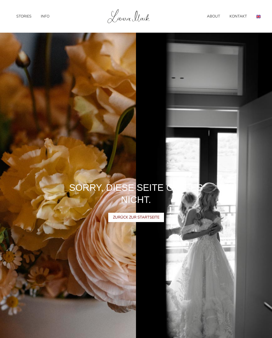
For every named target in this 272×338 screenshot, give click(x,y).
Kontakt (238, 16)
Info (45, 16)
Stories (23, 16)
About (213, 16)
